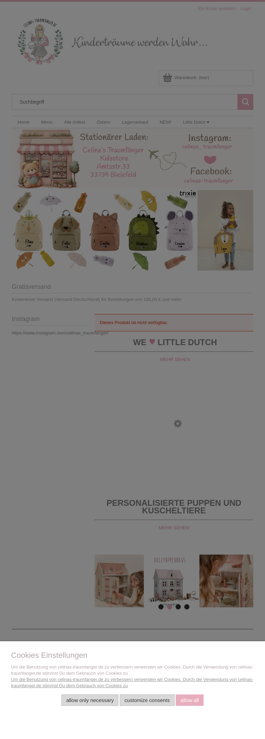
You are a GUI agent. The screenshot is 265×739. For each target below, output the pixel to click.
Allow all (189, 700)
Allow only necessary (90, 700)
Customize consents (147, 700)
